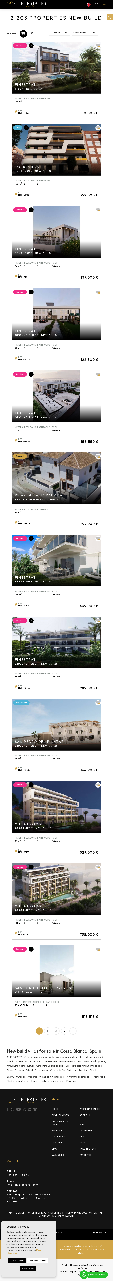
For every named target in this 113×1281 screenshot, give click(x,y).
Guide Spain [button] (58, 1136)
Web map (57, 1232)
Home (55, 1109)
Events (84, 1142)
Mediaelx (101, 1232)
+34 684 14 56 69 (18, 1174)
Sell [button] (82, 1124)
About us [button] (85, 1115)
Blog (55, 1149)
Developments (60, 1115)
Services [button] (57, 1130)
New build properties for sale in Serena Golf (82, 1246)
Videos (84, 1136)
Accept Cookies (17, 1260)
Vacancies (58, 1155)
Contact (57, 1142)
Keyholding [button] (87, 1130)
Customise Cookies (37, 1260)
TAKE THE (88, 1149)
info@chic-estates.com (22, 1184)
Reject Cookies (28, 1268)
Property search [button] (90, 1109)
